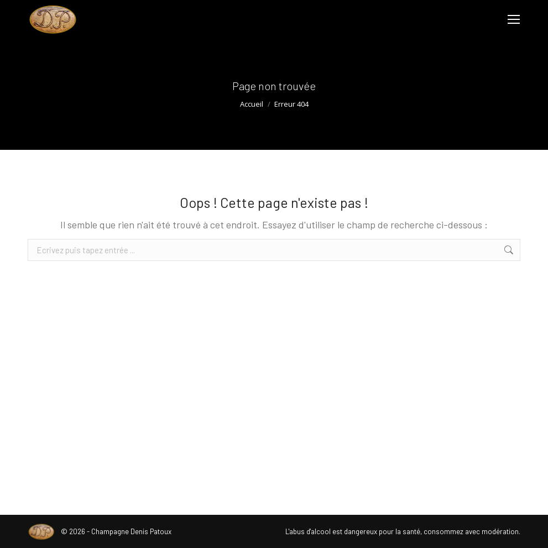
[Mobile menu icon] (513, 19)
